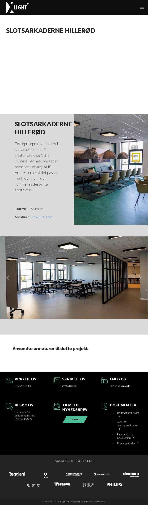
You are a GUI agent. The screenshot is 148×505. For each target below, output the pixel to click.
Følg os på (120, 386)
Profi (49, 217)
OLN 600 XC (37, 217)
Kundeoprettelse (126, 443)
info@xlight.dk (69, 386)
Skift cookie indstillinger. (94, 502)
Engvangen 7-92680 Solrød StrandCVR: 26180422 (25, 416)
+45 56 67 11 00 (23, 386)
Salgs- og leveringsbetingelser (128, 424)
